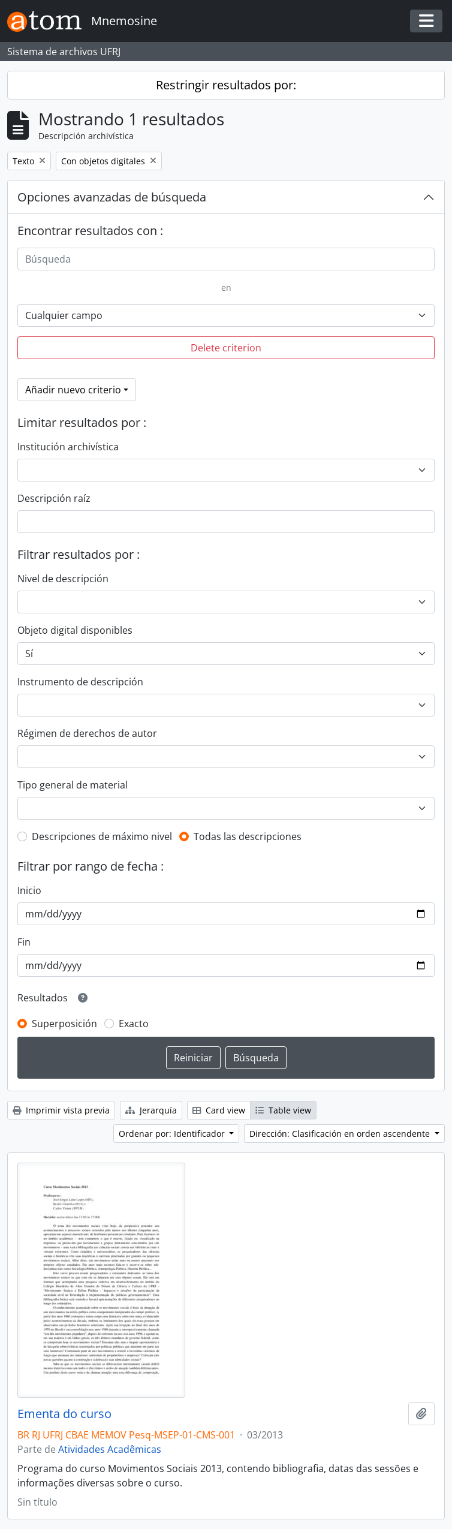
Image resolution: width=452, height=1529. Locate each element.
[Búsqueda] (226, 259)
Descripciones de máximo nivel (102, 836)
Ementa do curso (64, 1414)
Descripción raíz (54, 498)
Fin (24, 942)
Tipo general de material (72, 784)
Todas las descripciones (248, 836)
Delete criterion (226, 347)
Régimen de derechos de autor (87, 733)
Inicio (29, 890)
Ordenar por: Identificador (173, 1133)
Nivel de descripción (63, 578)
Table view (283, 1110)
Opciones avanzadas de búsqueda (111, 197)
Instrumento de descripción (80, 681)
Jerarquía (151, 1110)
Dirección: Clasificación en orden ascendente (340, 1133)
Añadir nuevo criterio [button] (73, 389)
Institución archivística (68, 446)
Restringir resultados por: (226, 85)
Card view (218, 1110)
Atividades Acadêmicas (109, 1449)
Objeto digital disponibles (74, 630)
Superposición (64, 1023)
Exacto (134, 1023)
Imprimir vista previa (61, 1110)
